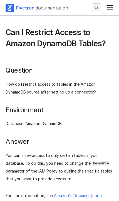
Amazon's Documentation (78, 195)
